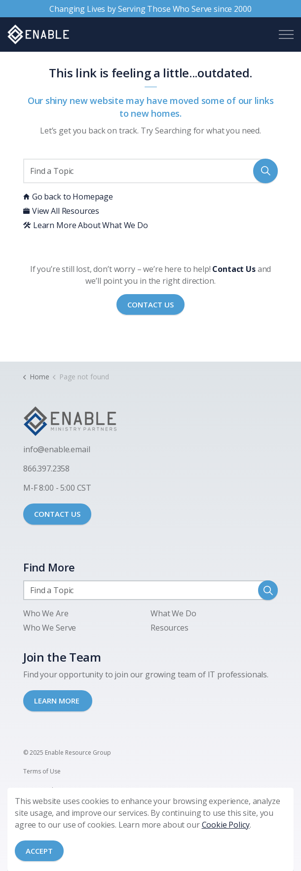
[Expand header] (286, 34)
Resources (169, 627)
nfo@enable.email (57, 449)
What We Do (173, 613)
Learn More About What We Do (85, 225)
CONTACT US (57, 514)
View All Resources (61, 210)
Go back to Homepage (68, 196)
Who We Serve (49, 627)
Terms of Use (42, 771)
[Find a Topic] (150, 171)
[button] (265, 171)
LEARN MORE (57, 700)
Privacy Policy (42, 790)
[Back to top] (150, 835)
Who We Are (46, 613)
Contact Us (150, 304)
